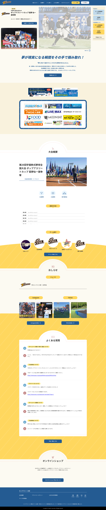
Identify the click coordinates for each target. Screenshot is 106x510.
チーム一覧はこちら (53, 254)
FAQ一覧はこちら (53, 441)
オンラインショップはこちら (52, 480)
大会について (34, 2)
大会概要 (42, 2)
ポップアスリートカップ (30, 212)
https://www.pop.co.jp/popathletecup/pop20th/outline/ (42, 375)
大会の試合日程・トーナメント (32, 179)
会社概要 (21, 495)
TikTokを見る (69, 323)
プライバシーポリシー (37, 495)
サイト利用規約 (23, 498)
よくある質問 (56, 2)
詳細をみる (52, 75)
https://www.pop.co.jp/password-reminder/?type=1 (41, 394)
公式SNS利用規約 (53, 495)
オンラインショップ (65, 2)
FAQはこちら (99, 37)
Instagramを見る (35, 323)
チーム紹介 (49, 2)
